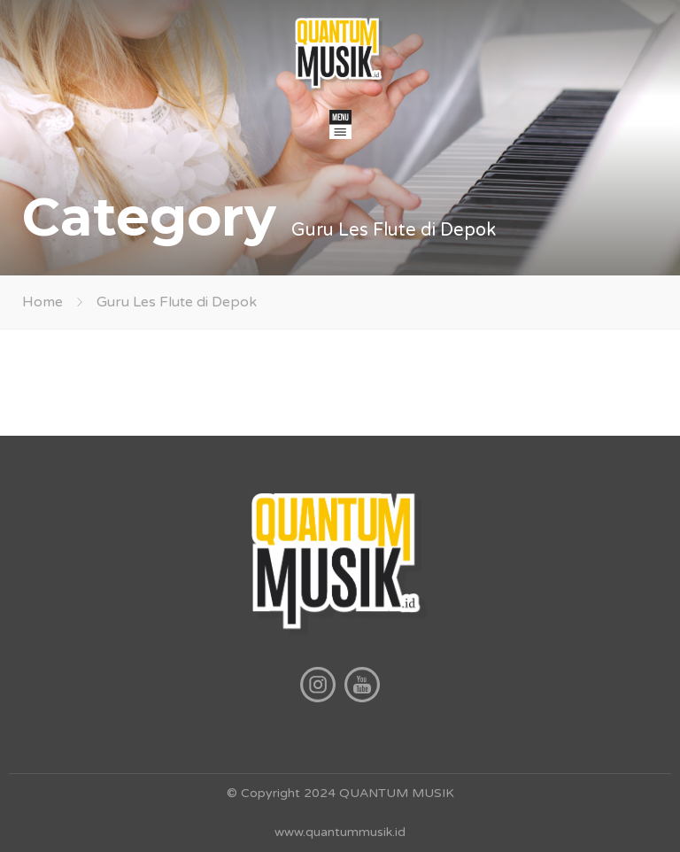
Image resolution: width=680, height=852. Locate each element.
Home (42, 302)
